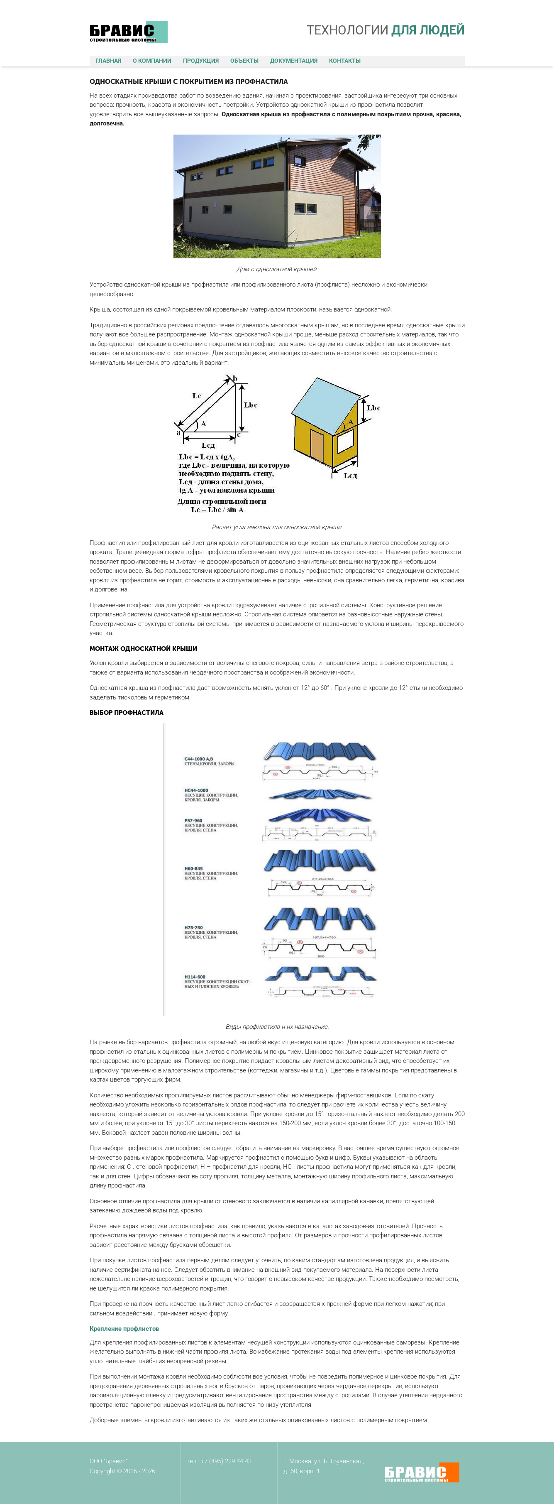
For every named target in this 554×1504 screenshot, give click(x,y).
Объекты (244, 60)
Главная (108, 60)
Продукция (201, 60)
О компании (152, 60)
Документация (293, 60)
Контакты (345, 60)
